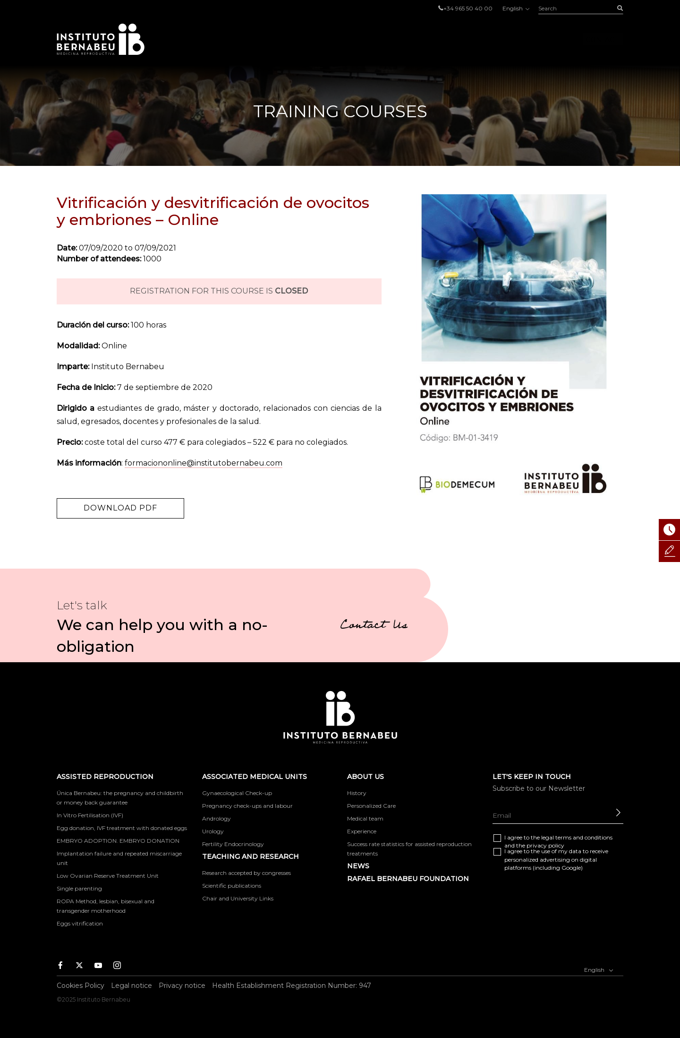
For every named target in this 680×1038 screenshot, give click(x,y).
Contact (602, 39)
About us (495, 39)
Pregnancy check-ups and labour (247, 805)
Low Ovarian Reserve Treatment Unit (108, 875)
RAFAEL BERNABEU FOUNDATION (408, 878)
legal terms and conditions (576, 837)
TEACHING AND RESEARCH (250, 856)
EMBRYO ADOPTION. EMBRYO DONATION (118, 840)
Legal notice (131, 985)
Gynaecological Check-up (237, 792)
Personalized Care (371, 805)
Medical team (365, 818)
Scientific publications (231, 885)
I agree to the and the (558, 841)
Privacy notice (182, 985)
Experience (361, 831)
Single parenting (79, 888)
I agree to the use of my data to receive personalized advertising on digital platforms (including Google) (556, 859)
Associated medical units (405, 39)
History (356, 792)
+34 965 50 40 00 (468, 8)
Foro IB (549, 39)
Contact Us (374, 626)
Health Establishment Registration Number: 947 (291, 985)
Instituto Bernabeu (100, 39)
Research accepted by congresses (246, 872)
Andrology (216, 818)
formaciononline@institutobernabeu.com (203, 462)
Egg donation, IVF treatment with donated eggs (122, 827)
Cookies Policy (80, 985)
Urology (213, 831)
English (515, 8)
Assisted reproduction (285, 39)
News (358, 866)
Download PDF (120, 507)
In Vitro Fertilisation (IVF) (90, 815)
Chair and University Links (237, 898)
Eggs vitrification (80, 923)
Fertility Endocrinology (233, 844)
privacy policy (545, 845)
